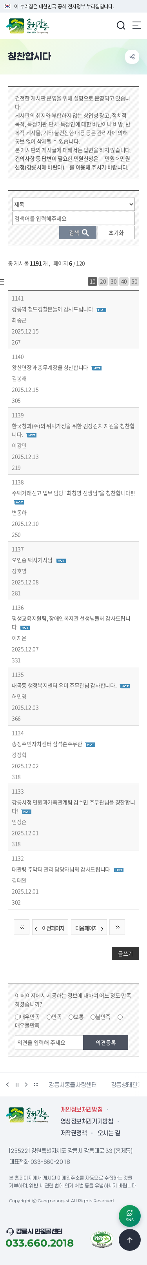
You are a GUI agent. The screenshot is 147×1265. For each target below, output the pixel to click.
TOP (130, 1240)
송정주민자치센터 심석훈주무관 (47, 744)
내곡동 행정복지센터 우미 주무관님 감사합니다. (64, 685)
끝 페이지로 (117, 927)
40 (124, 281)
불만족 (103, 1016)
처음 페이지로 (21, 927)
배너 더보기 (35, 1084)
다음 (26, 1084)
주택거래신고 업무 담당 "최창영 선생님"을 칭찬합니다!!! (73, 493)
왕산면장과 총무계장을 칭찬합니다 (50, 367)
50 (134, 281)
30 (113, 281)
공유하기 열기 (132, 57)
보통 (78, 1016)
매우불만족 (27, 1025)
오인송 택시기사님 (32, 560)
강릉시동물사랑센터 (73, 1085)
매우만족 (30, 1016)
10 (93, 281)
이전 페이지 (48, 928)
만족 (57, 1016)
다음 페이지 (91, 928)
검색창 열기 (121, 25)
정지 (17, 1084)
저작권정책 (73, 1133)
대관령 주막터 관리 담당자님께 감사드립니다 (61, 869)
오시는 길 (109, 1133)
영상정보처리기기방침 (86, 1121)
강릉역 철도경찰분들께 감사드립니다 (52, 309)
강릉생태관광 (127, 1085)
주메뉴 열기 (137, 25)
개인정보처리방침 (81, 1109)
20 (103, 281)
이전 (7, 1084)
